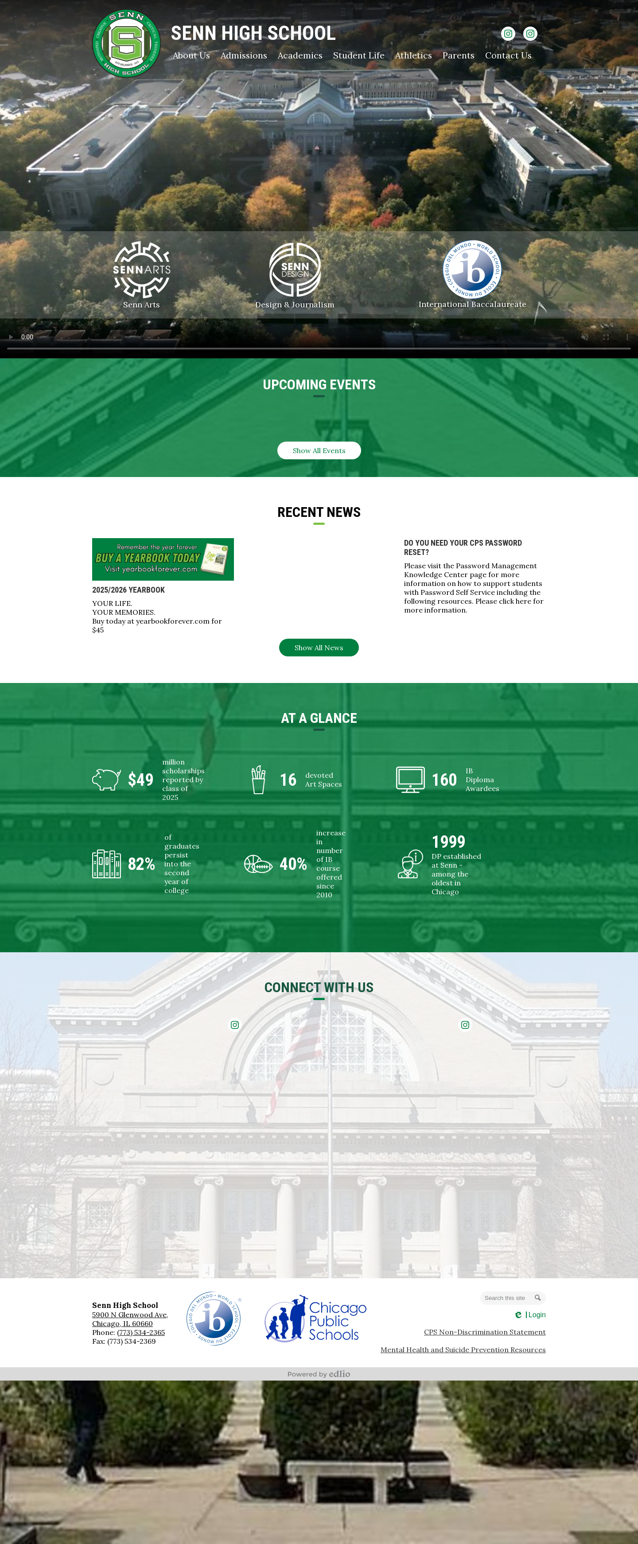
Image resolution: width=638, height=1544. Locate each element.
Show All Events (319, 450)
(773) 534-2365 (141, 1332)
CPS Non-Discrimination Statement (485, 1331)
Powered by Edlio (319, 1373)
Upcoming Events (319, 384)
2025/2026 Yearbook (128, 589)
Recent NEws (319, 512)
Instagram (508, 35)
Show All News (319, 647)
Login (529, 1315)
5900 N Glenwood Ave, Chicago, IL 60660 (130, 1319)
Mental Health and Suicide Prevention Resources (463, 1349)
